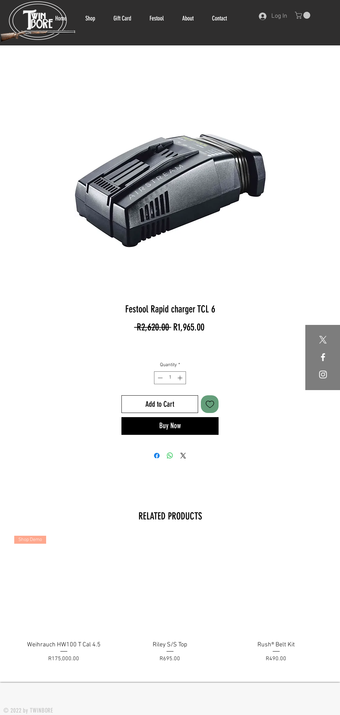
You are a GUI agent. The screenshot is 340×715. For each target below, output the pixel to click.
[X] (323, 340)
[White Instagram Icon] (323, 374)
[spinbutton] (170, 378)
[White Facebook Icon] (323, 357)
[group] (170, 603)
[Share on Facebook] (157, 455)
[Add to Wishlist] (210, 404)
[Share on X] (183, 455)
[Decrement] (159, 378)
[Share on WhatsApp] (170, 455)
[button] (303, 15)
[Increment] (180, 378)
